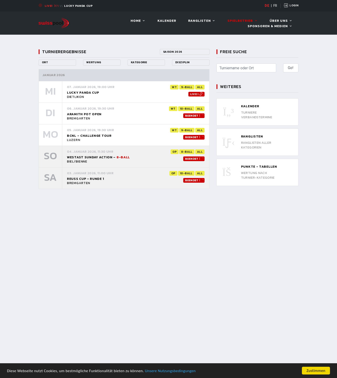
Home (136, 21)
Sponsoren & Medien (268, 26)
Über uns (279, 21)
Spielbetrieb (240, 21)
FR (275, 5)
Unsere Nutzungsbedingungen (170, 372)
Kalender (167, 21)
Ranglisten (199, 21)
